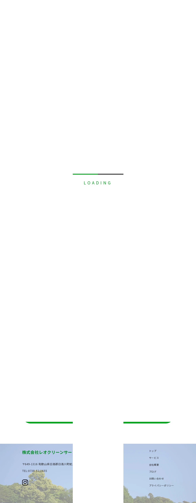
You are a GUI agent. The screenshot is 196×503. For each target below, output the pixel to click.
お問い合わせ (156, 478)
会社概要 (154, 464)
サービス (154, 457)
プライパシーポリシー (161, 485)
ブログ (152, 471)
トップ (152, 451)
